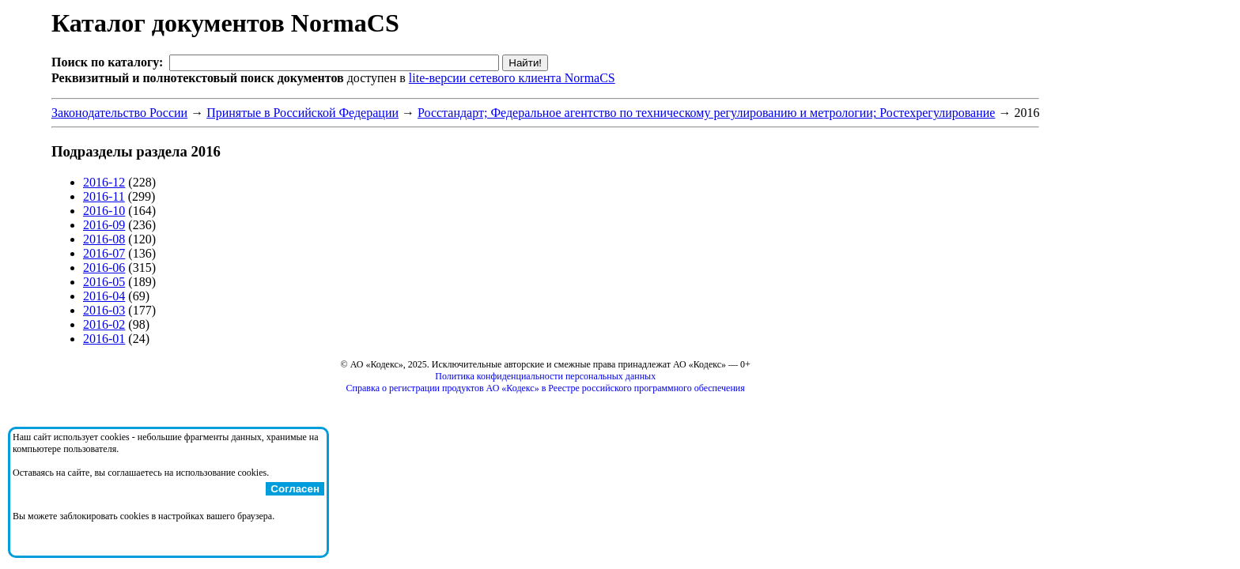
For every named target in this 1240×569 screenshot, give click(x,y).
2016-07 (104, 253)
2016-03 (104, 310)
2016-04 (104, 296)
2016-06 (104, 267)
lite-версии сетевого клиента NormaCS (512, 78)
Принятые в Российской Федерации (302, 112)
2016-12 (104, 182)
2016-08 (104, 239)
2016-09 (104, 225)
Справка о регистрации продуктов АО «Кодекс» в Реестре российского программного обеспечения (545, 388)
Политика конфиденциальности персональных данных (545, 376)
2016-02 (104, 324)
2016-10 (104, 210)
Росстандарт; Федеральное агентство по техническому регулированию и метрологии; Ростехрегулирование (706, 112)
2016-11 (104, 196)
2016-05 (104, 281)
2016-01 (104, 338)
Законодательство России (119, 112)
